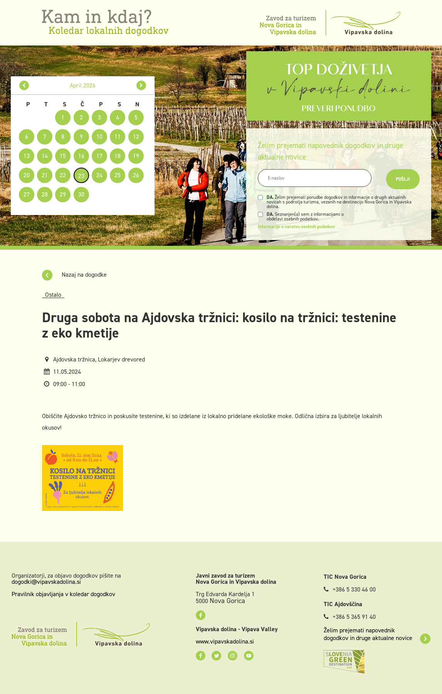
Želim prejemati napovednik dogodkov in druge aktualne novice (377, 634)
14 (45, 156)
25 (117, 175)
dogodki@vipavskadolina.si (46, 582)
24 (99, 175)
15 (63, 156)
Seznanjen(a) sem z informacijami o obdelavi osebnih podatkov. (305, 216)
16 (81, 156)
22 (63, 175)
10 (99, 137)
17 (99, 156)
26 (136, 175)
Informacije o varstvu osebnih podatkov (296, 226)
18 (117, 156)
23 (81, 176)
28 (45, 194)
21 (45, 175)
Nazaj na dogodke (74, 275)
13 (27, 156)
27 (27, 194)
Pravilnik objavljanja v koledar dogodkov (63, 594)
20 (27, 175)
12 (136, 137)
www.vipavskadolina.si (225, 642)
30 (81, 194)
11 (117, 137)
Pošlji (403, 179)
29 (63, 194)
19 (136, 156)
